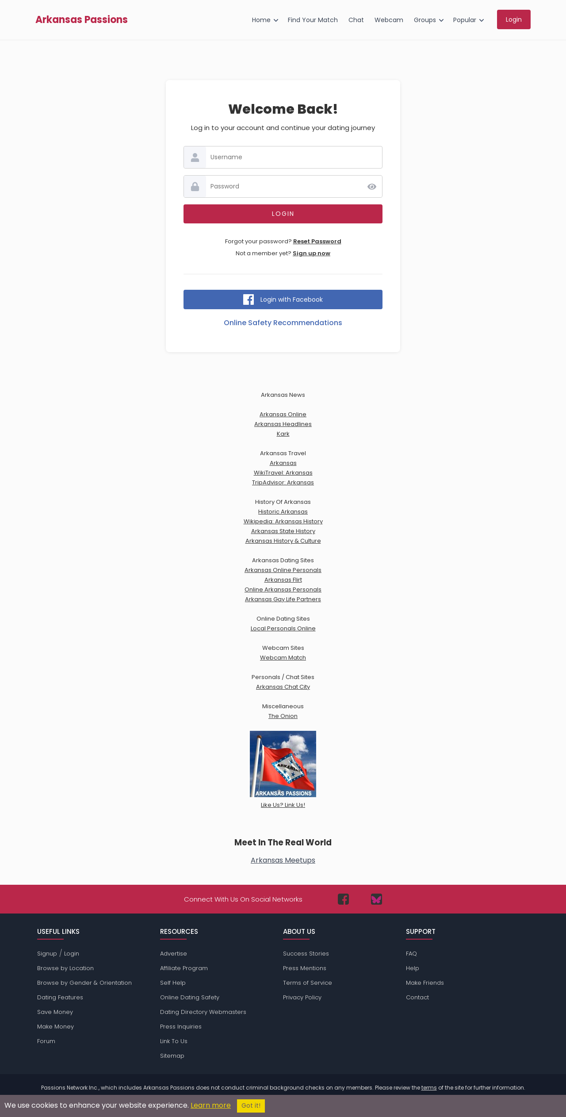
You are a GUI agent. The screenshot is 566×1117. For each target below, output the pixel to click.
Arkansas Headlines (283, 424)
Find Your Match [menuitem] (313, 19)
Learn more (211, 1105)
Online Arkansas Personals (283, 589)
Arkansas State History (283, 531)
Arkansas (283, 463)
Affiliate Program (184, 968)
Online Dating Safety (189, 997)
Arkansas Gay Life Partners (283, 599)
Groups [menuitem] (425, 19)
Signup (47, 953)
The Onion (283, 716)
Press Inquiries (181, 1026)
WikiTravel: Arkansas (283, 472)
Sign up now (311, 253)
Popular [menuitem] (464, 19)
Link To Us (173, 1041)
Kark (283, 434)
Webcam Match (283, 657)
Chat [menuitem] (356, 19)
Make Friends (425, 983)
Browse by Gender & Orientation (84, 983)
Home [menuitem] (261, 19)
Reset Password (317, 241)
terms (429, 1087)
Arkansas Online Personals (283, 570)
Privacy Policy (302, 997)
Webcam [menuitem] (389, 19)
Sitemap (172, 1056)
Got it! (250, 1106)
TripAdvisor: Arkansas (283, 482)
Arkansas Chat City (283, 687)
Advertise (173, 953)
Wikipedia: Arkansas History (283, 521)
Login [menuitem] (514, 19)
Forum (46, 1041)
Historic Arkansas (283, 511)
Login (71, 953)
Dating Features (60, 997)
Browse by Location (65, 968)
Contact (417, 997)
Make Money (55, 1026)
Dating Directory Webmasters (203, 1012)
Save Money (55, 1012)
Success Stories (306, 953)
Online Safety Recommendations (283, 323)
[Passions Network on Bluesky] (376, 899)
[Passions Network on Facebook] (343, 899)
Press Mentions (304, 968)
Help (412, 968)
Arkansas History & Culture (283, 541)
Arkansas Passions (81, 20)
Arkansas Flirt (283, 580)
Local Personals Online (283, 628)
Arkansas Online (283, 414)
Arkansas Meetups (283, 860)
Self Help (173, 983)
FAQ (411, 953)
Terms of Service (307, 983)
